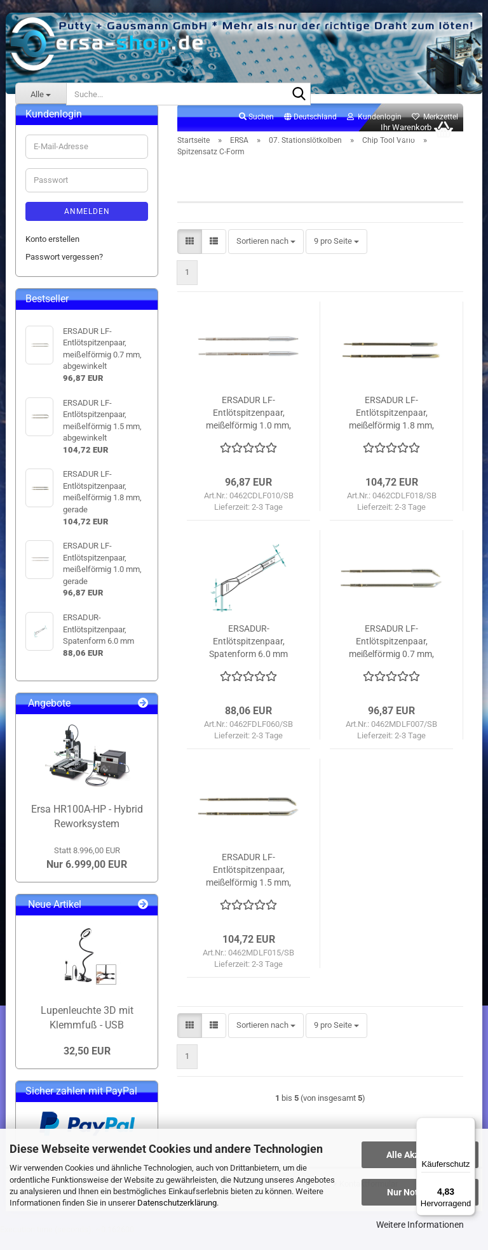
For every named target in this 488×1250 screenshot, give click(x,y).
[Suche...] (40, 94)
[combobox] (266, 255)
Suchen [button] (256, 130)
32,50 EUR (87, 1065)
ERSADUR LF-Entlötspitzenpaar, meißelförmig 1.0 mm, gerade (248, 427)
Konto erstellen (52, 253)
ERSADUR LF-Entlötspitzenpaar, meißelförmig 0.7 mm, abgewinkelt (391, 655)
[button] (310, 131)
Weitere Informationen (420, 1225)
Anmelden (87, 225)
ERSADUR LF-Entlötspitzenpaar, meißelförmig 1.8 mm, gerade (391, 427)
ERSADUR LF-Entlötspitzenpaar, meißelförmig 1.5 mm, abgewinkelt (248, 884)
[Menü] (467, 1125)
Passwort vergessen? (64, 271)
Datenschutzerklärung (177, 1202)
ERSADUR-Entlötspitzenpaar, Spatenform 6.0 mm (248, 655)
